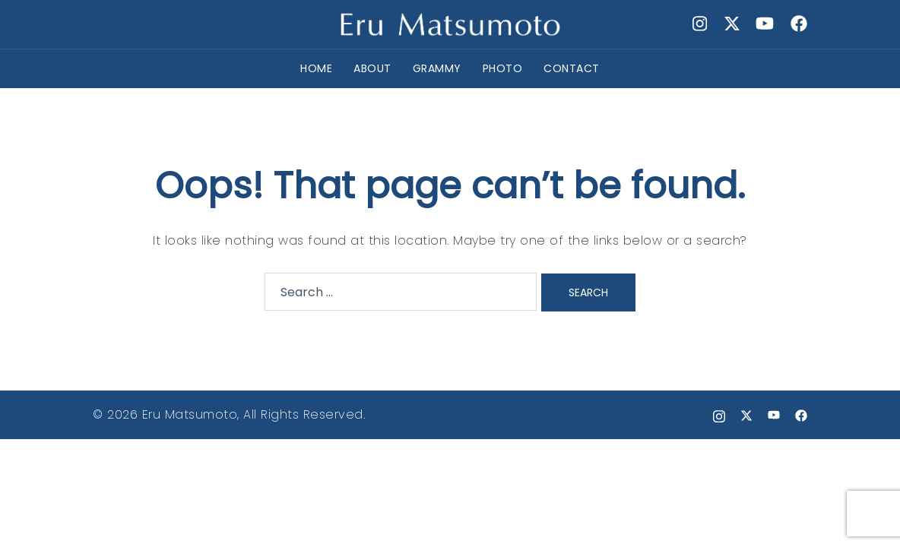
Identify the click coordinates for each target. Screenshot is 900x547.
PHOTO (503, 68)
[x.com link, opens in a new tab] (731, 23)
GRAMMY (437, 68)
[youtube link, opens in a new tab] (765, 23)
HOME (316, 68)
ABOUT (372, 68)
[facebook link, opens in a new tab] (798, 23)
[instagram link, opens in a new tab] (698, 23)
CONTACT (571, 68)
